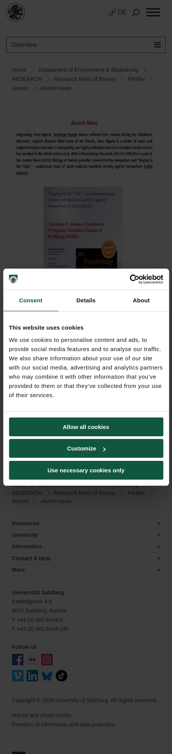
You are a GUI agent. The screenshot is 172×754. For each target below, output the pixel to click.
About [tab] (141, 300)
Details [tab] (86, 300)
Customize (86, 448)
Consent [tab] (30, 300)
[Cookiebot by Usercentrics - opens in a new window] (129, 279)
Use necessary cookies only (85, 470)
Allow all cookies (86, 427)
